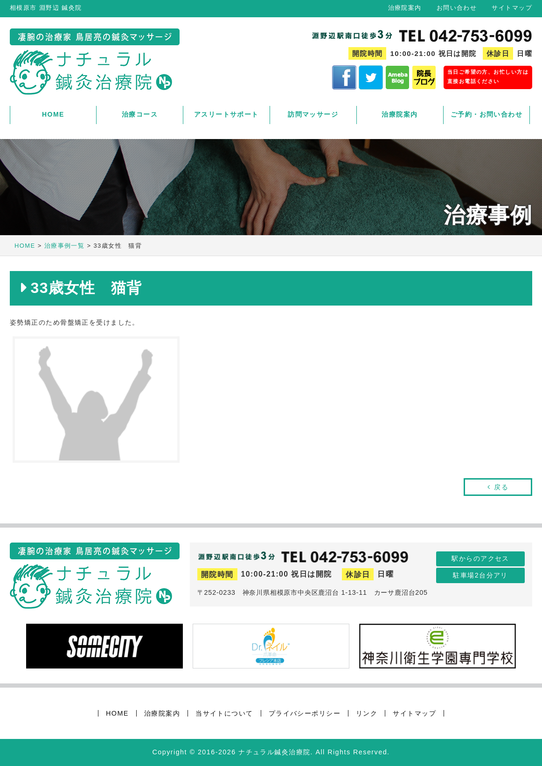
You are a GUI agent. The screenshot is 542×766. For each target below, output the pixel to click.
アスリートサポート (226, 114)
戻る (501, 487)
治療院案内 (405, 7)
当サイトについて (224, 713)
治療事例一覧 (64, 245)
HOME (53, 114)
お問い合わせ (457, 7)
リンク (366, 713)
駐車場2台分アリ (480, 575)
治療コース (140, 114)
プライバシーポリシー (304, 713)
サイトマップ (512, 7)
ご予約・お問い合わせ (486, 114)
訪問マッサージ (313, 114)
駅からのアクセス (480, 558)
